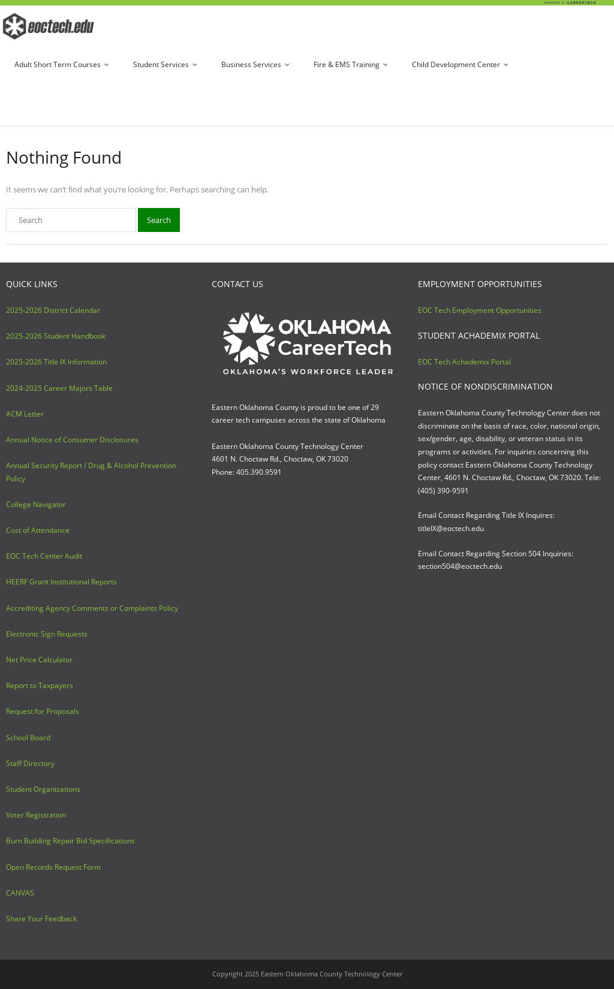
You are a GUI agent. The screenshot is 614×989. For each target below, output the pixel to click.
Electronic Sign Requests (47, 634)
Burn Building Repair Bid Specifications (70, 841)
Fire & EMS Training (347, 64)
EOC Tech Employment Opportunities (479, 310)
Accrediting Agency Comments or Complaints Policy (92, 608)
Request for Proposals (42, 711)
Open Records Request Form (53, 867)
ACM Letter (25, 414)
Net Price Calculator (39, 660)
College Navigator (36, 504)
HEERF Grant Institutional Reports (61, 582)
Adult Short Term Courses (57, 64)
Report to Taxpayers (39, 685)
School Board (28, 737)
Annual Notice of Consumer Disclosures (72, 440)
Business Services (251, 64)
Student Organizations (43, 789)
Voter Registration (36, 815)
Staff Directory (30, 763)
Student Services (161, 64)
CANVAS (20, 893)
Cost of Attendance (38, 530)
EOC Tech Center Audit (44, 556)
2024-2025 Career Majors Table (59, 388)
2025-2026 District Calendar (53, 310)
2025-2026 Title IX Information (56, 362)
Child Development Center (456, 64)
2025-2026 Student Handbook (56, 336)
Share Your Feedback (41, 918)
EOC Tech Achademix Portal (464, 362)
